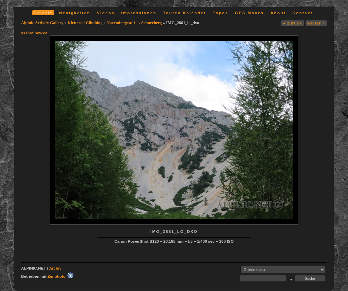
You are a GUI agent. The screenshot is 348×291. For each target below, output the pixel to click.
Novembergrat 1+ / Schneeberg (135, 22)
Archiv (55, 268)
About (278, 13)
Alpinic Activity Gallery (42, 22)
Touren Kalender (184, 13)
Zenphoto (57, 276)
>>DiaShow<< (34, 33)
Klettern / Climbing (85, 22)
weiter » (316, 23)
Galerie (43, 13)
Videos (106, 13)
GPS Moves (249, 13)
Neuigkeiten (74, 13)
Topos (220, 13)
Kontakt (302, 13)
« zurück (292, 23)
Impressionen (139, 13)
